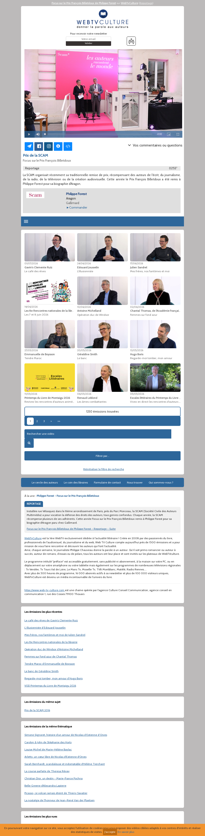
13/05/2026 (136, 350)
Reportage (146, 3)
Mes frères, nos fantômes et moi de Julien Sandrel (54, 634)
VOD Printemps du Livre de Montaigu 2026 (50, 685)
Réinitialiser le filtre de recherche (103, 469)
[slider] (98, 134)
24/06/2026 (84, 263)
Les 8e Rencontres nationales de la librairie (50, 642)
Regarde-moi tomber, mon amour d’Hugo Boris (53, 678)
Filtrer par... (102, 455)
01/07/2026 (31, 263)
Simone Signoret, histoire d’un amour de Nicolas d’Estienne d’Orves (65, 734)
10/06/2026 (84, 307)
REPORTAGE (34, 503)
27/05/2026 (31, 350)
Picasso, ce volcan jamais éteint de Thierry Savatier (55, 793)
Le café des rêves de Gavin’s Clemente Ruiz (51, 620)
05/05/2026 (137, 393)
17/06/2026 (136, 263)
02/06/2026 (137, 307)
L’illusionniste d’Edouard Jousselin (45, 627)
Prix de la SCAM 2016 (37, 710)
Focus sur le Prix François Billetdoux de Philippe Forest (84, 3)
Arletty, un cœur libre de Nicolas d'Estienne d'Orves (55, 756)
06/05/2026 (84, 393)
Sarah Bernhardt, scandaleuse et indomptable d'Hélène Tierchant (64, 764)
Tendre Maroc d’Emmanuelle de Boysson (49, 663)
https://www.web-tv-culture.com (44, 590)
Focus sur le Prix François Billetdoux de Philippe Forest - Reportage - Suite (71, 528)
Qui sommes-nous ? (161, 482)
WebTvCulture (129, 3)
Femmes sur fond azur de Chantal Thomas (50, 656)
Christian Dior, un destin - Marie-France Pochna (53, 778)
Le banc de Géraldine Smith (41, 671)
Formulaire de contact (107, 482)
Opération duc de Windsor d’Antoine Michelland (53, 649)
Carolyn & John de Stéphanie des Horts (48, 742)
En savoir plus (126, 832)
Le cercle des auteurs (45, 482)
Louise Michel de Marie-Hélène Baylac (48, 749)
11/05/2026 (30, 393)
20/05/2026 (84, 350)
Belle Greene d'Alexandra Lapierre (45, 785)
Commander (78, 207)
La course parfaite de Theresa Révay (46, 771)
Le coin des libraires (76, 482)
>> (58, 421)
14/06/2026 (31, 306)
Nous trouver (135, 482)
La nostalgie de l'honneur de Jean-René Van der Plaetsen (59, 800)
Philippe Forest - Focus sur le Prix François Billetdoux (68, 495)
